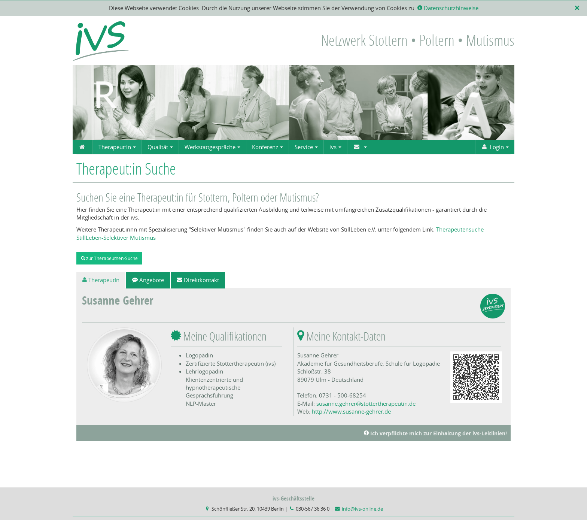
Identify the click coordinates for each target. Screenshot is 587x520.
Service (304, 147)
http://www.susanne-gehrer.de (351, 411)
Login (492, 147)
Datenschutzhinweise (447, 8)
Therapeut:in (114, 147)
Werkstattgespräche (210, 147)
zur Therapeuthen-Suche (109, 258)
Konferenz (265, 147)
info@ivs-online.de (362, 509)
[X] (578, 8)
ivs (333, 147)
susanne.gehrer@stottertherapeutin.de (366, 403)
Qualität (157, 147)
